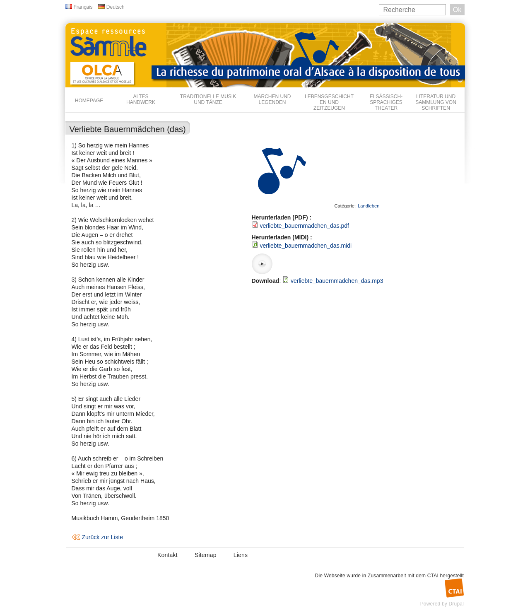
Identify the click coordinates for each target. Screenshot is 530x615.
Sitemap (206, 555)
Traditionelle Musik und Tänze (208, 99)
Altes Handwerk (140, 99)
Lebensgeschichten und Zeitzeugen (329, 102)
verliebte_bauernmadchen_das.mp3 (337, 280)
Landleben (368, 205)
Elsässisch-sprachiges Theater (386, 102)
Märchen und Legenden (272, 99)
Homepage (89, 101)
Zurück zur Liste (102, 537)
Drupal (456, 604)
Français (83, 7)
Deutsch (115, 7)
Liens (241, 555)
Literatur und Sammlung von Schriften (435, 102)
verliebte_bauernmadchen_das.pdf (304, 225)
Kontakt (167, 555)
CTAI (432, 576)
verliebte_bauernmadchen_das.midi (306, 245)
